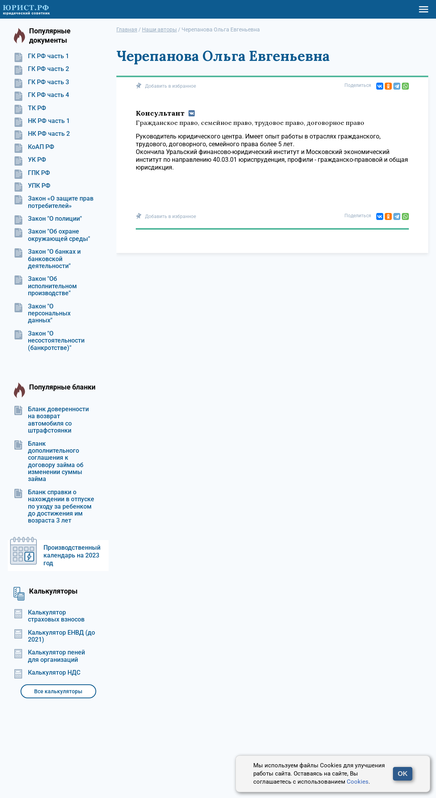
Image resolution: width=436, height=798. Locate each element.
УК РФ (30, 159)
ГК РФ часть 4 (41, 95)
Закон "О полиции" (48, 218)
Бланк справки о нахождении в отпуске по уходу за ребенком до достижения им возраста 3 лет (54, 506)
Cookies (358, 781)
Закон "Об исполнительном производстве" (45, 286)
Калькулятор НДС (47, 672)
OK (403, 773)
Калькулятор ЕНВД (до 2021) (54, 636)
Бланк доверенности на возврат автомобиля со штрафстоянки (51, 420)
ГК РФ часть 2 (41, 69)
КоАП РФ (34, 147)
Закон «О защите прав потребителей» (53, 202)
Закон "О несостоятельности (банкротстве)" (49, 340)
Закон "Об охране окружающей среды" (52, 235)
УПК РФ (32, 185)
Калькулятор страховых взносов (49, 616)
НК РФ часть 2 (42, 133)
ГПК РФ (32, 173)
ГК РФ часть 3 (41, 82)
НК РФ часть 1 (42, 121)
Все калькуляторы (58, 691)
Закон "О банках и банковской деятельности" (47, 259)
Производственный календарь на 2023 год (71, 555)
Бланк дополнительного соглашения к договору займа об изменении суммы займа (48, 461)
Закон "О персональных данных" (42, 313)
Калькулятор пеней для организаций (49, 656)
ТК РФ (30, 108)
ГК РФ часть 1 (41, 56)
